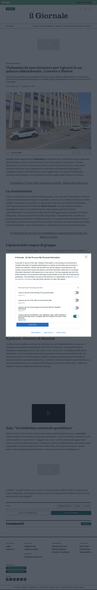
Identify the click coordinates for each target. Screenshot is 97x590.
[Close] (87, 258)
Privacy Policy (61, 332)
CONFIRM (32, 324)
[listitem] (48, 288)
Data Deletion (36, 332)
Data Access (48, 332)
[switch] (76, 292)
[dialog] (48, 295)
